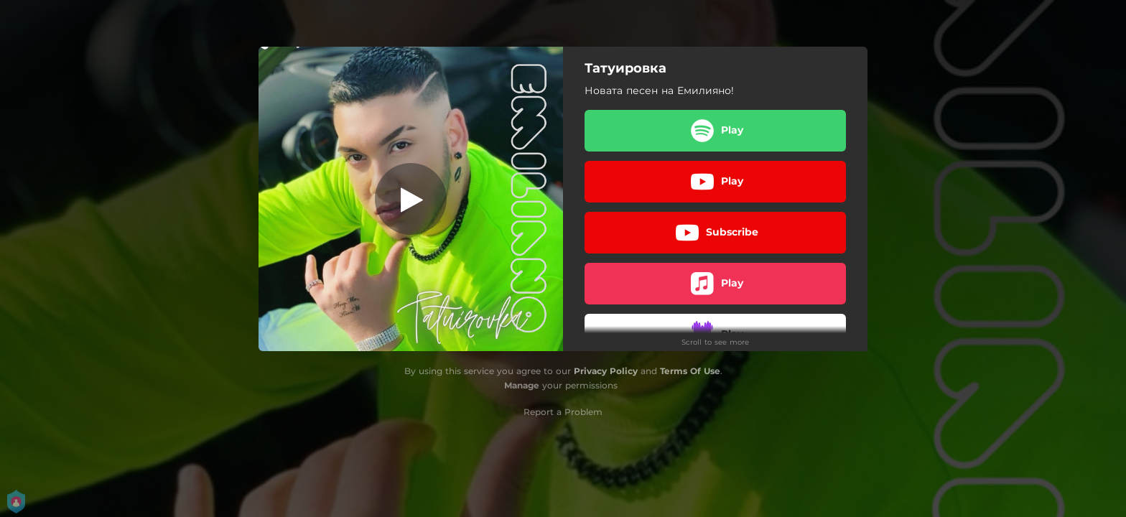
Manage (521, 385)
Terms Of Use (690, 370)
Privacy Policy (606, 370)
